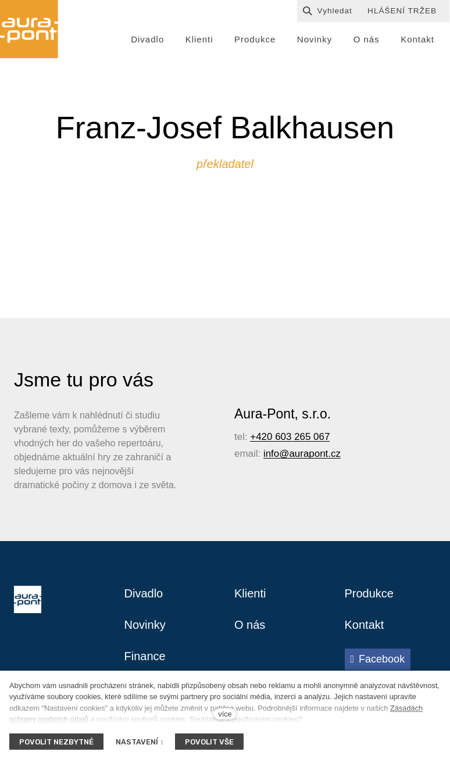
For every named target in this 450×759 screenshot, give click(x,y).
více (224, 714)
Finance (145, 656)
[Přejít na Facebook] (378, 659)
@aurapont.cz (310, 453)
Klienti (250, 593)
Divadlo (143, 593)
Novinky (145, 624)
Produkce (369, 593)
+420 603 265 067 (290, 436)
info (271, 453)
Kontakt (364, 624)
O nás (249, 624)
